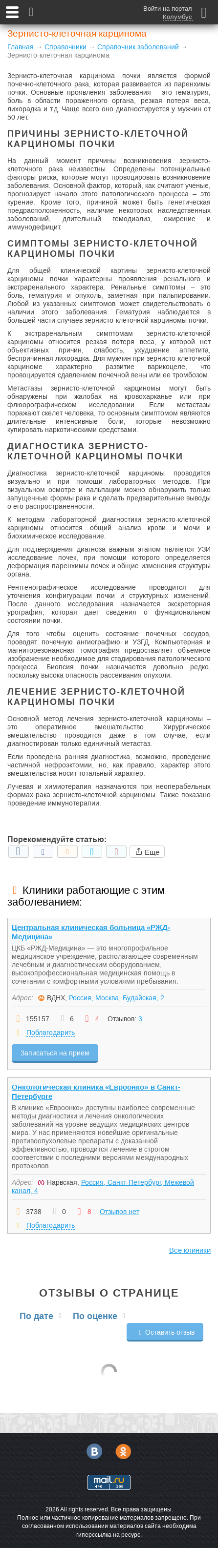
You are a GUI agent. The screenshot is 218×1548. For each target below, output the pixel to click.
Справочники (65, 47)
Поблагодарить (50, 1032)
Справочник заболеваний (138, 47)
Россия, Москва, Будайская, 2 (116, 998)
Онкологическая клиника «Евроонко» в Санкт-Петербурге (96, 1091)
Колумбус (177, 17)
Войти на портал (167, 8)
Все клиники (190, 1250)
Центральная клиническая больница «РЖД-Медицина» (91, 932)
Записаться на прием (55, 1053)
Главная (20, 47)
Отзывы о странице (109, 1293)
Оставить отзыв (165, 1332)
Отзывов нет (119, 1212)
